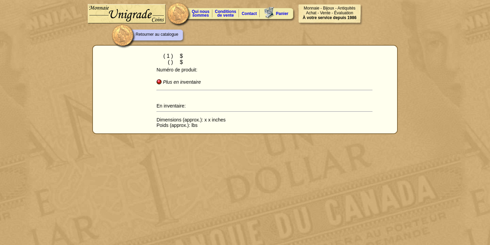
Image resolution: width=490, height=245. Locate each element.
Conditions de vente (225, 13)
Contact (249, 13)
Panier (282, 13)
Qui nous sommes (201, 13)
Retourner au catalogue (157, 34)
